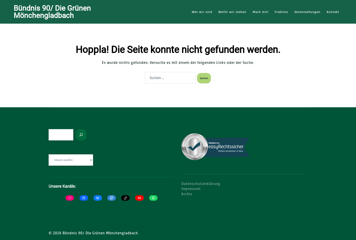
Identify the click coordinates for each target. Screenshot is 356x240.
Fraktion (281, 12)
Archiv (186, 193)
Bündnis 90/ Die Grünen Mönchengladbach (52, 12)
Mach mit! (260, 12)
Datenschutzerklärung (200, 183)
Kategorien (54, 151)
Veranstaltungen (307, 12)
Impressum (190, 188)
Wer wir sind (202, 12)
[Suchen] (81, 134)
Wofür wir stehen (232, 12)
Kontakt (333, 12)
